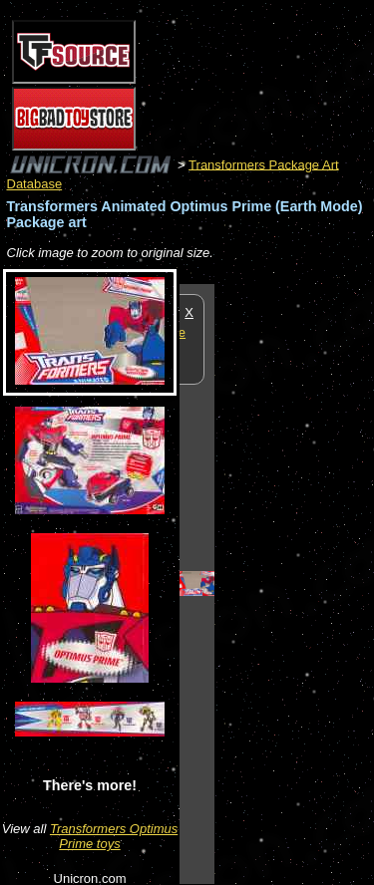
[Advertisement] (294, 583)
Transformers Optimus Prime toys (114, 836)
